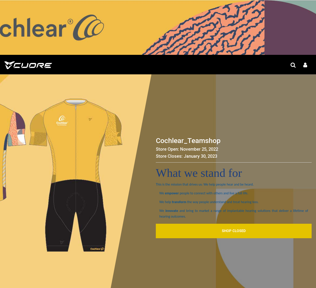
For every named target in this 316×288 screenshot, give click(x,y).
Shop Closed (234, 231)
